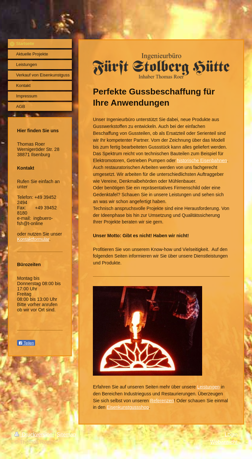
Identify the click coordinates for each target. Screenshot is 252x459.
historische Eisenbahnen (202, 160)
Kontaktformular (33, 239)
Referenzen (162, 400)
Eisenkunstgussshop (128, 407)
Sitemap (66, 434)
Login (231, 434)
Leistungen (208, 386)
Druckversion (34, 434)
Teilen (26, 343)
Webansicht (224, 442)
